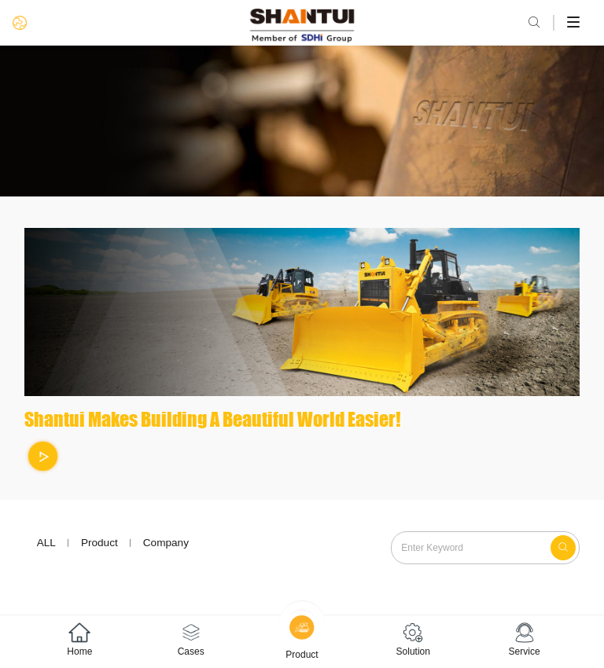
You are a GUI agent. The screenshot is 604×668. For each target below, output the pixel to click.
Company (166, 543)
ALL (46, 543)
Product (99, 543)
